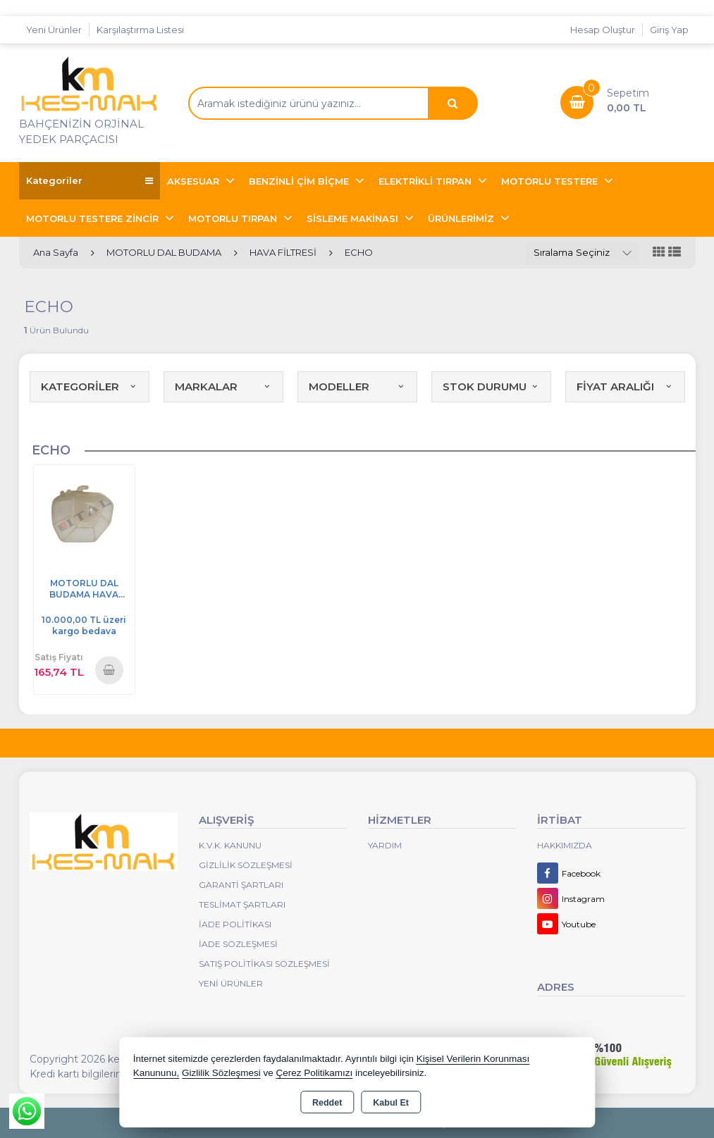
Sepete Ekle (109, 670)
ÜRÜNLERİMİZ (462, 218)
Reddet (327, 1103)
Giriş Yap (669, 29)
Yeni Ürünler (231, 983)
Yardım (385, 845)
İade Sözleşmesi (238, 944)
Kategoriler (89, 181)
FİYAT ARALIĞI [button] (625, 386)
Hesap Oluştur (602, 29)
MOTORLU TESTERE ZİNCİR (93, 218)
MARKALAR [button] (223, 386)
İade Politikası (235, 924)
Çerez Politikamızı (314, 1073)
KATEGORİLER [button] (89, 386)
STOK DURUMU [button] (491, 386)
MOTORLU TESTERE (551, 181)
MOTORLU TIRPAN (234, 218)
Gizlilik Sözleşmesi (246, 865)
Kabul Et (391, 1103)
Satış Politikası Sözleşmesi (264, 963)
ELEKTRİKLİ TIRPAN (426, 181)
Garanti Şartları (241, 884)
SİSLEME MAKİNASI (354, 218)
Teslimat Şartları (242, 904)
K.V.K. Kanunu (230, 845)
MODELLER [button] (357, 386)
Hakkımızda (564, 845)
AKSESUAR (194, 181)
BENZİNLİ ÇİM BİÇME (300, 181)
